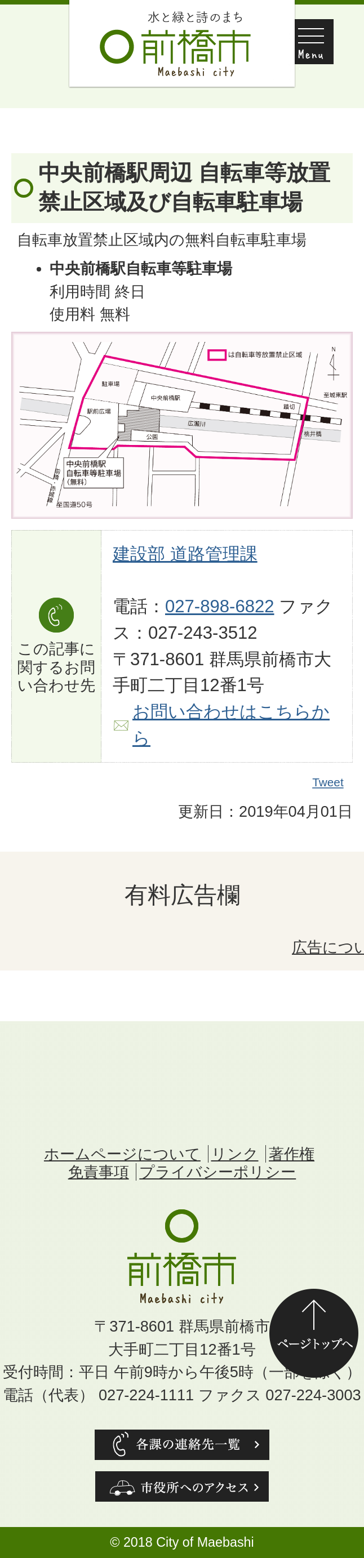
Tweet (328, 782)
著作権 (291, 1154)
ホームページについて (122, 1154)
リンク (235, 1154)
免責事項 (98, 1172)
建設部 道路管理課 (185, 554)
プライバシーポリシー (217, 1172)
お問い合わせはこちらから (231, 725)
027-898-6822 (219, 606)
